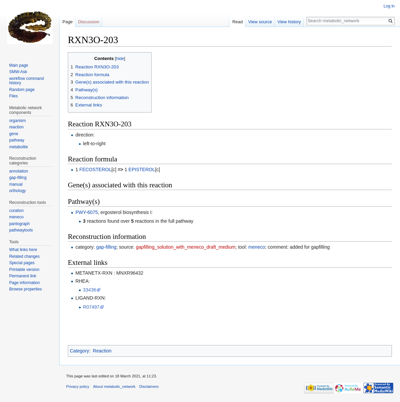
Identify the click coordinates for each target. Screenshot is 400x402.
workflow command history (26, 81)
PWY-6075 (86, 212)
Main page (18, 65)
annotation (18, 171)
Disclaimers (149, 386)
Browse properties (25, 289)
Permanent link (22, 276)
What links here (23, 249)
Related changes (24, 256)
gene (13, 133)
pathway (16, 140)
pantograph (19, 223)
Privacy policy (77, 386)
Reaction (102, 350)
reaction (16, 127)
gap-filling (106, 247)
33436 (89, 289)
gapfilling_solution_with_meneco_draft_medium (185, 247)
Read (237, 21)
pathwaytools (21, 230)
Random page (21, 89)
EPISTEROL (142, 169)
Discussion (88, 21)
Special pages (21, 262)
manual (15, 184)
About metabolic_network (114, 386)
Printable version (24, 269)
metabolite (18, 147)
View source (260, 21)
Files (13, 96)
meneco (256, 247)
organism (17, 120)
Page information (24, 282)
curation (16, 210)
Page (67, 21)
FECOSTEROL (95, 169)
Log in (389, 6)
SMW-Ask (18, 71)
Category (79, 350)
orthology (17, 190)
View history (289, 21)
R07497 (91, 307)
